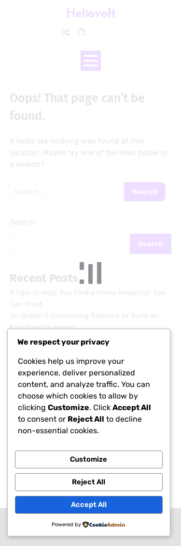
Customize (88, 459)
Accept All (89, 504)
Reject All (88, 482)
